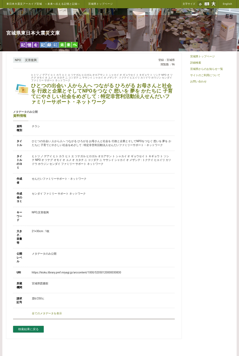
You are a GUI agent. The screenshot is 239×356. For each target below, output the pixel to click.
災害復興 (31, 60)
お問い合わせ (198, 81)
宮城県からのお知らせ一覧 (206, 68)
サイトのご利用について (205, 75)
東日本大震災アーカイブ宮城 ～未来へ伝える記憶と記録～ (43, 3)
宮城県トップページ (100, 3)
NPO (18, 60)
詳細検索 (195, 62)
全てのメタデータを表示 (47, 313)
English (227, 3)
